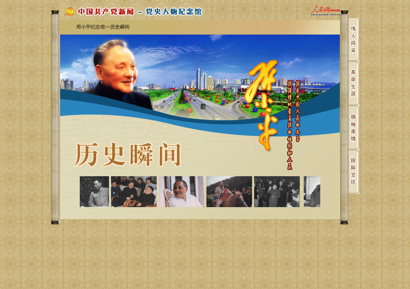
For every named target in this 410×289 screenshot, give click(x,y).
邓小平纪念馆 (90, 27)
